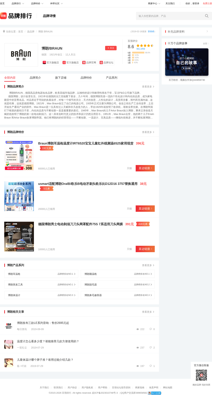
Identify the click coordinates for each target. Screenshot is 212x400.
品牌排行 (16, 3)
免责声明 (153, 387)
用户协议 (72, 387)
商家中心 (152, 3)
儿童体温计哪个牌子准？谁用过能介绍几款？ (45, 359)
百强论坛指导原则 (121, 387)
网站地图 (167, 387)
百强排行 (66, 393)
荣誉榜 (151, 31)
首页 (20, 31)
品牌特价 (35, 3)
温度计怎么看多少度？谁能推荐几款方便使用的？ (48, 341)
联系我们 (58, 387)
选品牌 (30, 31)
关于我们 (44, 387)
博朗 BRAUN (45, 31)
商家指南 (139, 387)
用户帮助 (102, 387)
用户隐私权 (87, 387)
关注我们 (170, 3)
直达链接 (145, 168)
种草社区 (55, 3)
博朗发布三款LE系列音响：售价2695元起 (43, 322)
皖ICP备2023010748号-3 (105, 393)
